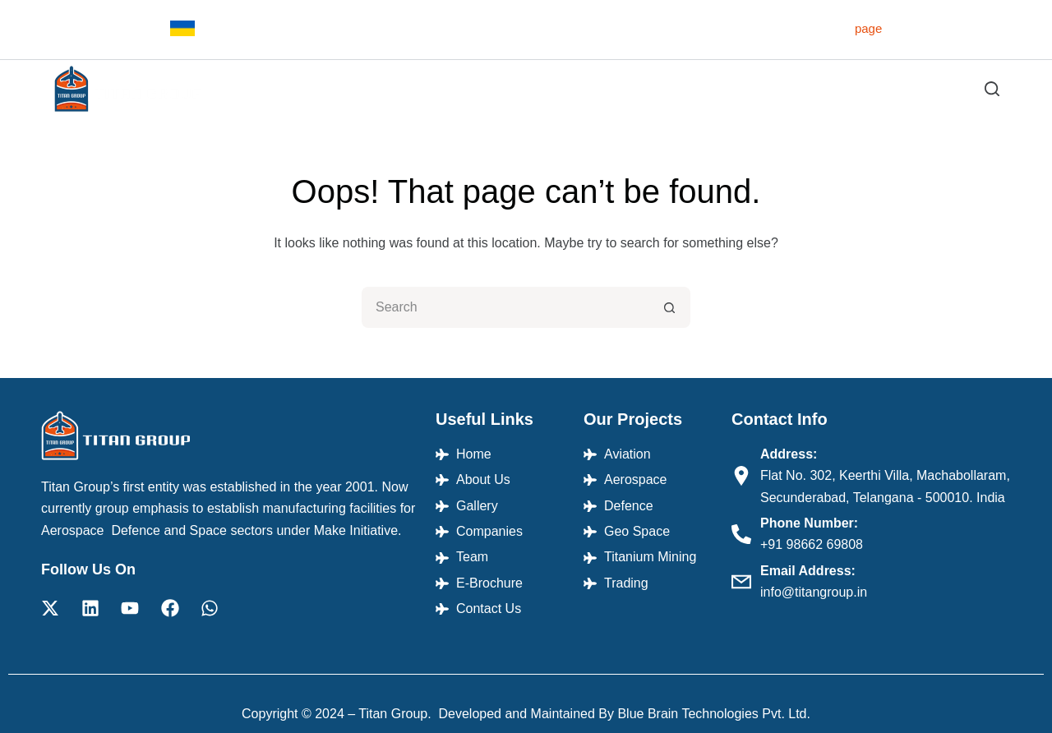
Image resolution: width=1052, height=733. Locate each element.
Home (404, 88)
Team (787, 88)
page (868, 28)
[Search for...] (505, 307)
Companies (713, 88)
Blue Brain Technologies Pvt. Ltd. (713, 714)
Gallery (634, 88)
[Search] (992, 88)
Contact (941, 88)
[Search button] (669, 307)
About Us (473, 88)
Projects (560, 89)
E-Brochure (861, 88)
